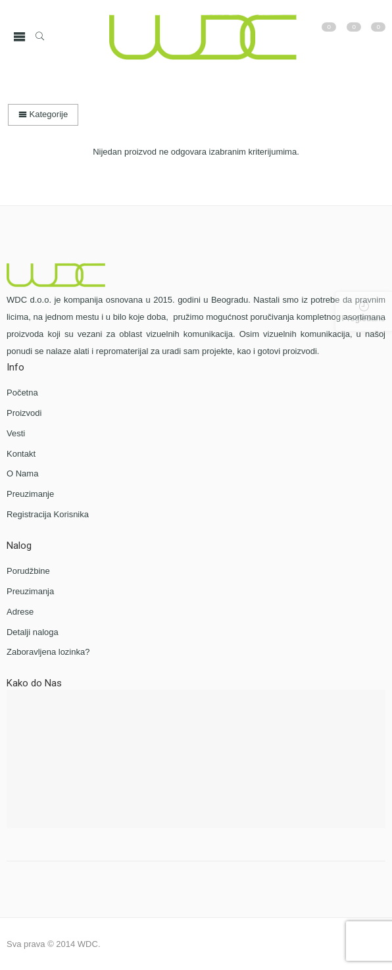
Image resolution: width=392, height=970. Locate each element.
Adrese (20, 612)
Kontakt (21, 454)
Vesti (16, 433)
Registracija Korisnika (48, 514)
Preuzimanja (30, 591)
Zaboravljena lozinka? (48, 652)
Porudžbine (28, 571)
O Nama (22, 473)
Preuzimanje (30, 494)
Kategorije (43, 114)
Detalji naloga (33, 632)
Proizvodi (24, 413)
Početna (22, 392)
